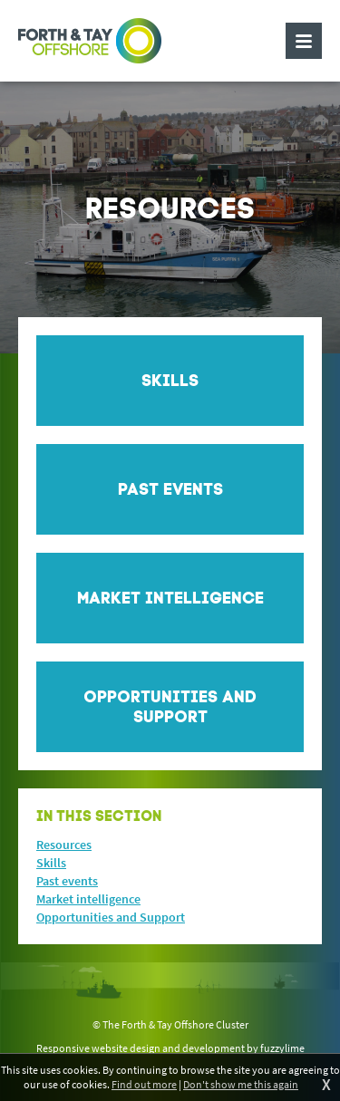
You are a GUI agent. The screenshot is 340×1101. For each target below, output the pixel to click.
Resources (64, 844)
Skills (51, 863)
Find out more (144, 1084)
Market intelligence (88, 899)
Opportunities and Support (110, 917)
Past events (67, 881)
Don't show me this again (240, 1084)
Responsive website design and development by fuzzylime (170, 1048)
